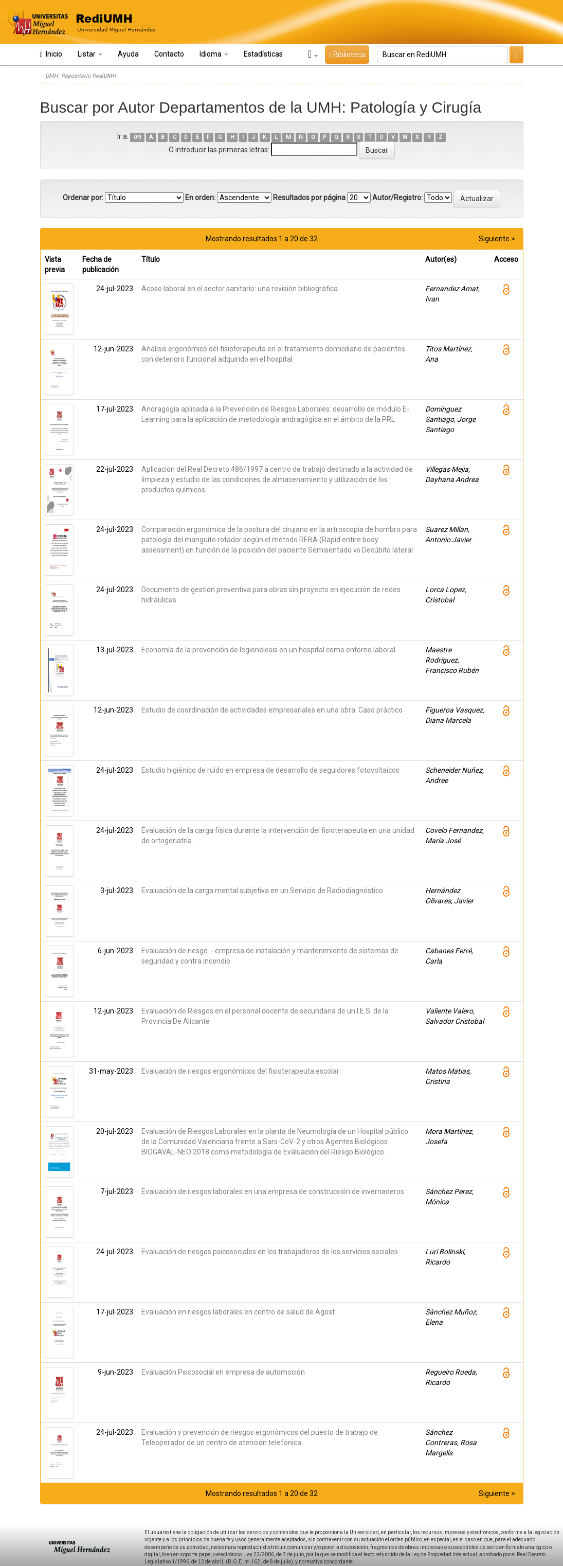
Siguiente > (497, 239)
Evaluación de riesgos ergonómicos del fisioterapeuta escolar (240, 1071)
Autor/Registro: (397, 197)
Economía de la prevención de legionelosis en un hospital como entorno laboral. (269, 650)
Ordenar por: (83, 197)
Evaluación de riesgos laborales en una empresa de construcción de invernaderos (272, 1191)
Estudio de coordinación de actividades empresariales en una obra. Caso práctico (272, 710)
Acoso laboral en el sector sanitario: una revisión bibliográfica (239, 288)
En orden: (200, 197)
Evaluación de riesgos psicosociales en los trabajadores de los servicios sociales (269, 1252)
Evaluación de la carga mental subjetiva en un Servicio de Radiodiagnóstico (262, 890)
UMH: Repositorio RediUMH (80, 76)
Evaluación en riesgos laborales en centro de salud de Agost (238, 1312)
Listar (90, 54)
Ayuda (128, 54)
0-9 (137, 137)
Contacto (169, 54)
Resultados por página (309, 197)
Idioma (213, 54)
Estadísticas (263, 54)
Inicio (51, 54)
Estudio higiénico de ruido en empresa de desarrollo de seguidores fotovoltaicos (270, 770)
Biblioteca (347, 54)
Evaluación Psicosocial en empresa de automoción (223, 1372)
